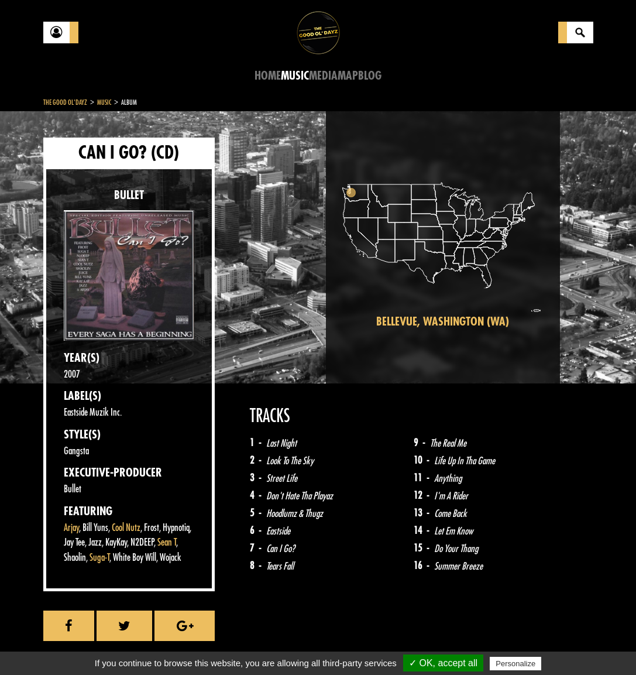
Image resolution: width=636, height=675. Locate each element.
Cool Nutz (126, 528)
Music (295, 76)
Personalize (515, 663)
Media (323, 76)
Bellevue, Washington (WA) (442, 322)
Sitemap (237, 645)
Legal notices (135, 645)
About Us (190, 645)
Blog (369, 76)
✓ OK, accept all (443, 663)
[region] (443, 247)
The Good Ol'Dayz (65, 102)
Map (348, 76)
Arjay (71, 528)
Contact (72, 644)
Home (268, 76)
